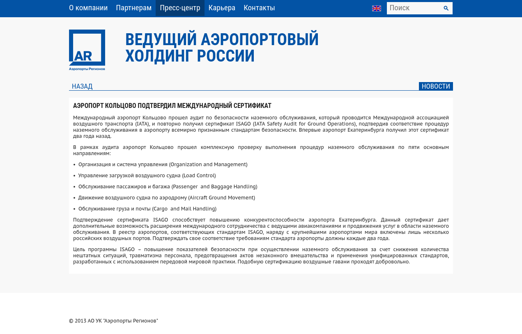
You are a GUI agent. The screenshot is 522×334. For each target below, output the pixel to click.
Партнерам (134, 7)
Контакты (259, 7)
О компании (88, 7)
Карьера (222, 7)
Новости (436, 86)
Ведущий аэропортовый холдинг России (222, 48)
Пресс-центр (180, 7)
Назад (82, 86)
